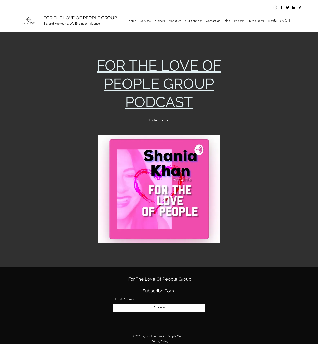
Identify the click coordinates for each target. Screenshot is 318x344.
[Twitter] (288, 7)
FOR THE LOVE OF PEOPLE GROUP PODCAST (159, 84)
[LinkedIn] (294, 7)
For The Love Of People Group (159, 279)
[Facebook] (281, 7)
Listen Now (159, 120)
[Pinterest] (300, 7)
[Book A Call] (282, 21)
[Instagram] (275, 7)
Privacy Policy (159, 341)
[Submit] (159, 308)
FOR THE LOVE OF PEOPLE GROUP (80, 17)
